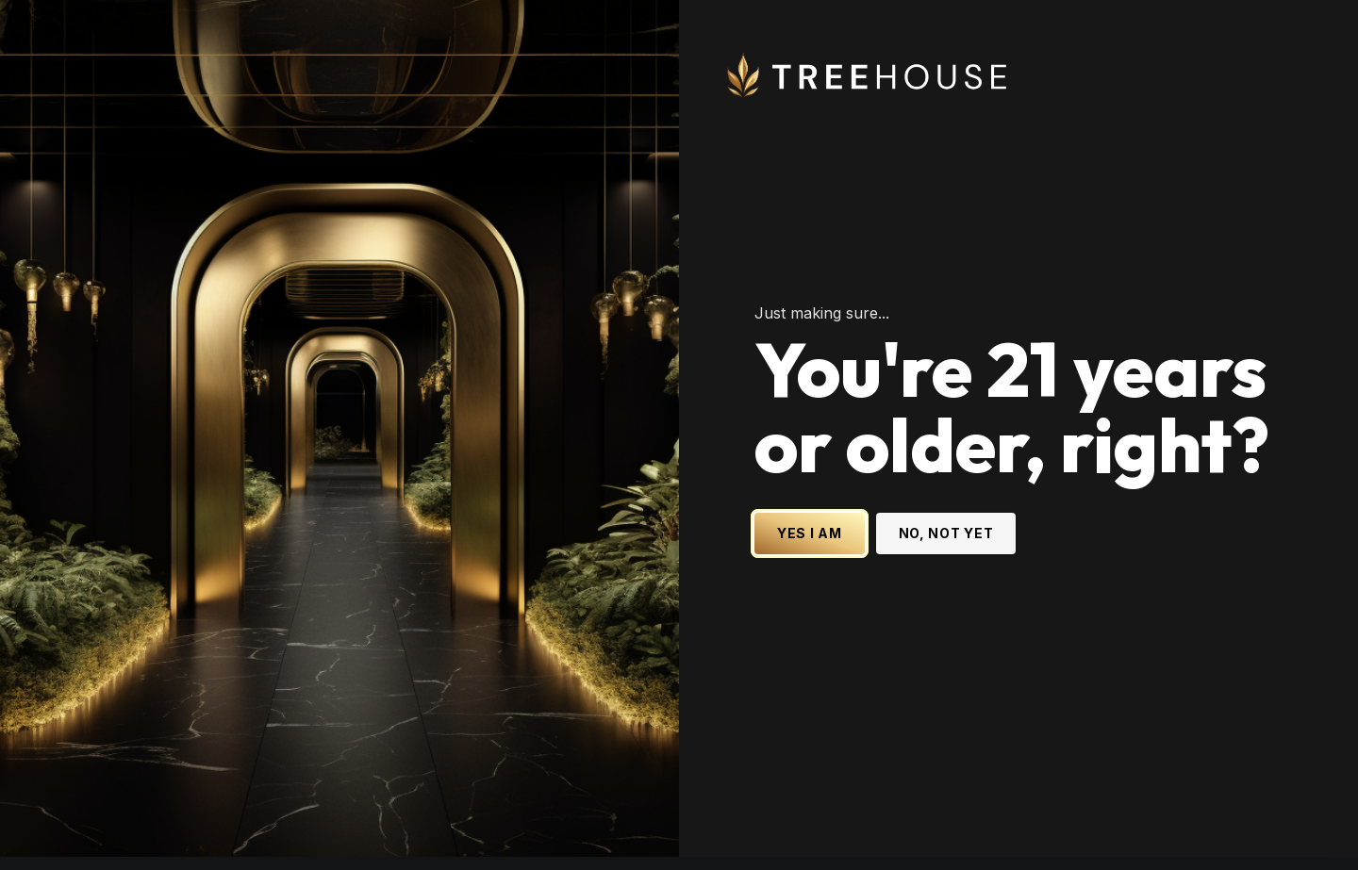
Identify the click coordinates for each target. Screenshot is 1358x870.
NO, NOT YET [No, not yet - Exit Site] (946, 524)
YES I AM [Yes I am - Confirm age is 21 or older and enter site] (809, 524)
